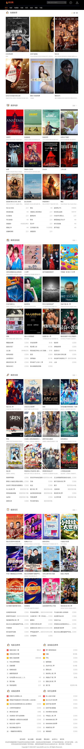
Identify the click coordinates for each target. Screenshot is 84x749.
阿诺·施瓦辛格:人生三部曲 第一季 (41, 351)
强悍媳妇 (41, 358)
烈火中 (41, 224)
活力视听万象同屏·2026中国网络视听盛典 (19, 606)
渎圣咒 (8, 137)
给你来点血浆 (65, 212)
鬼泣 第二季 (10, 407)
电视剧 (16, 8)
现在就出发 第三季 (66, 606)
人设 (65, 362)
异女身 (45, 169)
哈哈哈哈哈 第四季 (60, 724)
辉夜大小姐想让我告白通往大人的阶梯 (18, 481)
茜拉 (41, 208)
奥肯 (44, 407)
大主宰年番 (65, 497)
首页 (6, 8)
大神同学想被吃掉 (24, 708)
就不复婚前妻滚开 (48, 272)
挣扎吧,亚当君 (24, 712)
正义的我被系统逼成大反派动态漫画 (65, 478)
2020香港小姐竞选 (50, 712)
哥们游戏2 (17, 220)
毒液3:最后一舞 (24, 650)
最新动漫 (14, 375)
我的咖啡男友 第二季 (17, 620)
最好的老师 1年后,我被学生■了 (70, 336)
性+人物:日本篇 (60, 696)
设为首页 (22, 739)
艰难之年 (17, 228)
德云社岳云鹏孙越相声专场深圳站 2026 (66, 632)
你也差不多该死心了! (65, 358)
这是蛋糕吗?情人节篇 (49, 606)
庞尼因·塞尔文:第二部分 (13, 201)
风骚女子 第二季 (60, 678)
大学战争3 (41, 636)
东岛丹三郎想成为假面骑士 (17, 485)
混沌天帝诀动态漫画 (41, 478)
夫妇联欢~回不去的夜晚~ (24, 716)
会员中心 (55, 739)
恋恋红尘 (65, 351)
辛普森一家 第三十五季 (68, 272)
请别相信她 (17, 212)
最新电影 (14, 105)
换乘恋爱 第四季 (65, 628)
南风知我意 (17, 355)
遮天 (65, 485)
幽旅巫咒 (57, 95)
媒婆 (7, 169)
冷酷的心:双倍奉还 (41, 212)
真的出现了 (17, 347)
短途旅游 (27, 137)
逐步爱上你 (41, 347)
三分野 (26, 272)
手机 (60, 658)
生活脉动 (17, 216)
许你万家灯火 (10, 304)
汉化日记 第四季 (29, 407)
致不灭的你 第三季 (65, 481)
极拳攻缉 (41, 216)
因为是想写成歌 (17, 632)
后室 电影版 (34, 54)
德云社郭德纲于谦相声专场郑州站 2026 (36, 574)
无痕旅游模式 (17, 636)
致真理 (65, 343)
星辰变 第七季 (65, 493)
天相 (41, 481)
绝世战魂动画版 (17, 493)
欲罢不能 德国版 (60, 708)
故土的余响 (27, 201)
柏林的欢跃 (12, 670)
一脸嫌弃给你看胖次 (24, 731)
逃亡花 (60, 685)
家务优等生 (46, 541)
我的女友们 (17, 366)
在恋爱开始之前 (65, 616)
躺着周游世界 (12, 673)
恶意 (41, 355)
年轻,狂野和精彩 (13, 662)
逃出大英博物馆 (29, 336)
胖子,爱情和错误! (60, 650)
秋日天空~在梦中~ (24, 724)
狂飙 (60, 654)
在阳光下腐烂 (65, 137)
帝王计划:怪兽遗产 (48, 304)
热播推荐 (13, 13)
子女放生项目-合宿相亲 (65, 612)
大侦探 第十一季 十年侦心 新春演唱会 (42, 616)
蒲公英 (8, 471)
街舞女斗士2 (28, 541)
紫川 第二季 (41, 489)
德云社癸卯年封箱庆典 (13, 541)
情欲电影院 (24, 685)
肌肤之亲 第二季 (49, 681)
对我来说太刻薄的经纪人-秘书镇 (65, 624)
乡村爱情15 (17, 358)
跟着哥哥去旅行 (17, 616)
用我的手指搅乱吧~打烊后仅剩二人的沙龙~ (21, 700)
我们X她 (24, 681)
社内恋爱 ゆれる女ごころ (24, 678)
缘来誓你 (27, 304)
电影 (11, 8)
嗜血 (62, 201)
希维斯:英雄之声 (48, 471)
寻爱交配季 (41, 497)
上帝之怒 (63, 169)
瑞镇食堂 (60, 731)
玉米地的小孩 (41, 228)
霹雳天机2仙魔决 (48, 439)
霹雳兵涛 (17, 501)
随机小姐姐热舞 (35, 95)
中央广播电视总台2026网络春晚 (16, 574)
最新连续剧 (15, 240)
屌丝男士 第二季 (60, 674)
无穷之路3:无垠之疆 (65, 355)
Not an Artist (17, 208)
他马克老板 (65, 224)
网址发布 (47, 739)
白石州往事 (9, 54)
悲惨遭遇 (11, 666)
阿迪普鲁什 (46, 201)
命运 (41, 485)
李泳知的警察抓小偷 (41, 612)
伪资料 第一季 (47, 336)
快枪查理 (45, 137)
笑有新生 (27, 606)
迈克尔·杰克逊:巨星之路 (13, 95)
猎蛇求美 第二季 (17, 362)
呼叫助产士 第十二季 (41, 362)
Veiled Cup (65, 620)
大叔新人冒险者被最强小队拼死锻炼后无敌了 (38, 439)
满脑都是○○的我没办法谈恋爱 (24, 720)
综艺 (26, 8)
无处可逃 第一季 (66, 304)
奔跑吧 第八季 (60, 728)
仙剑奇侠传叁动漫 (41, 493)
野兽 (41, 220)
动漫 (21, 8)
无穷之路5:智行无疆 (49, 574)
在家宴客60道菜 (17, 612)
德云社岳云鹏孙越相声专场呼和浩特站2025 (18, 624)
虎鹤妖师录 (65, 347)
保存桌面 (38, 739)
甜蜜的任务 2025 (41, 628)
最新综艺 (14, 510)
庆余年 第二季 (60, 666)
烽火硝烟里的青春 (41, 366)
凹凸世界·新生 (41, 501)
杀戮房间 (41, 232)
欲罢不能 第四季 (60, 704)
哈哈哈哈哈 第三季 (60, 720)
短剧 (31, 8)
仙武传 (17, 497)
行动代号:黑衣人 (65, 216)
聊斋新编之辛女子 (65, 220)
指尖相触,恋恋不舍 (24, 728)
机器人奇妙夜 (65, 574)
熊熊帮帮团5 (17, 478)
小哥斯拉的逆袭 (65, 471)
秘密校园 (60, 662)
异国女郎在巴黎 (13, 654)
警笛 (7, 439)
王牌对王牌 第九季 (41, 624)
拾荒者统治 (64, 439)
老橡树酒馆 (17, 232)
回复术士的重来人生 (24, 696)
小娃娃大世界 (65, 541)
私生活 (57, 54)
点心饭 (17, 351)
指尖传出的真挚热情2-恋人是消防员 (24, 704)
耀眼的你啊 (17, 343)
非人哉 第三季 (17, 489)
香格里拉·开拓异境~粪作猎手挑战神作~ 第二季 (38, 471)
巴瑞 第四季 (41, 343)
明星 (36, 8)
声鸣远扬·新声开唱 (41, 632)
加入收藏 (30, 739)
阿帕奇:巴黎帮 (28, 169)
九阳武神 (65, 489)
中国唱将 (17, 628)
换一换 (74, 13)
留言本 (62, 739)
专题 (41, 8)
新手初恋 (65, 228)
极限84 (41, 620)
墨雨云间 (60, 670)
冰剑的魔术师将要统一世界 (69, 407)
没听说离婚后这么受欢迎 (14, 272)
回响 (7, 336)
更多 (75, 105)
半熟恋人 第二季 (60, 716)
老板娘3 (17, 224)
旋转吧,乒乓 (65, 208)
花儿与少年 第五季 (60, 700)
